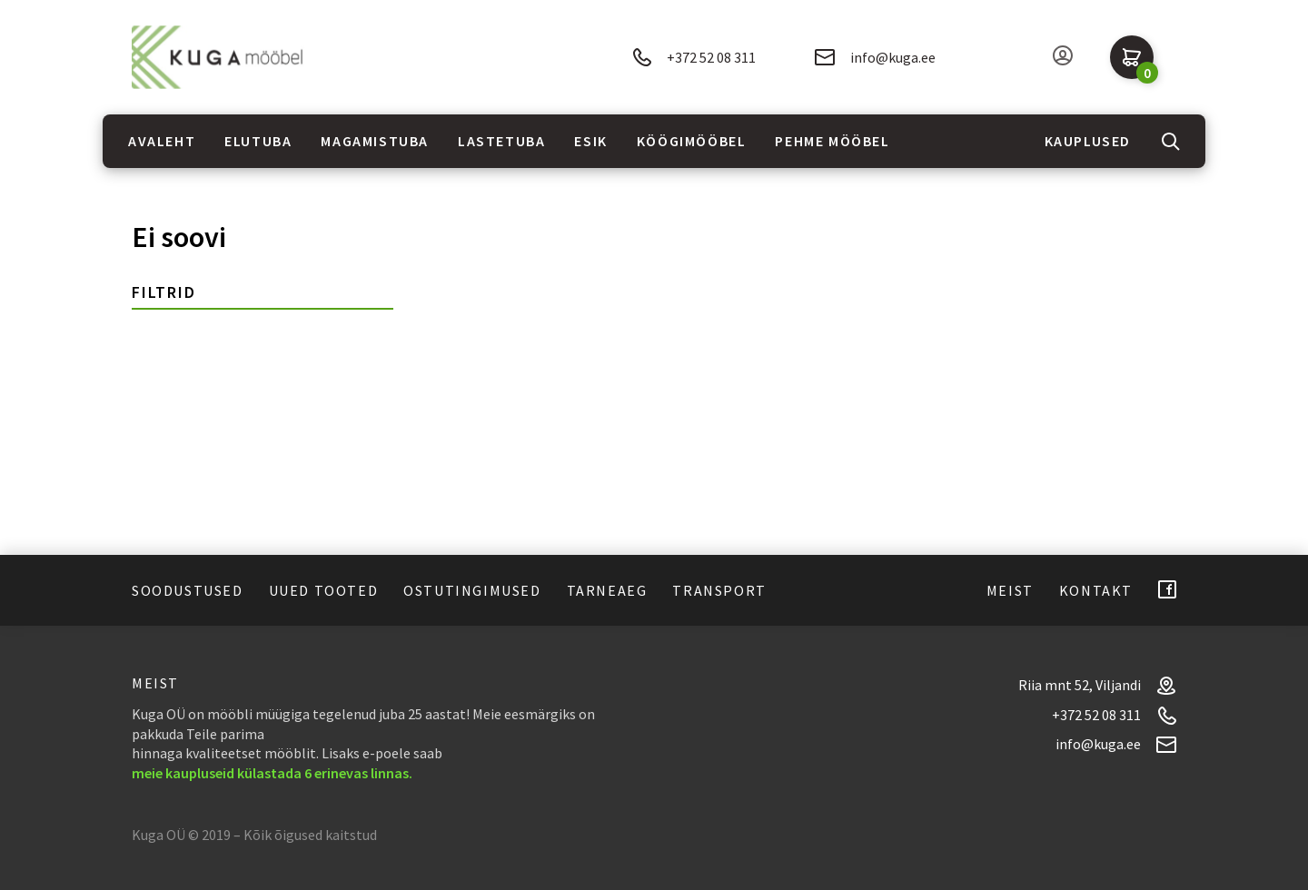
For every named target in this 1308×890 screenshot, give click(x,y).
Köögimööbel (692, 141)
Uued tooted (324, 590)
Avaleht (161, 141)
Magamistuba (375, 141)
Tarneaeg (607, 590)
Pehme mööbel (832, 141)
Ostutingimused (471, 590)
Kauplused (1088, 141)
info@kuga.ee (875, 57)
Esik (590, 141)
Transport (719, 590)
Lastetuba (501, 141)
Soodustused (187, 590)
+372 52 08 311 (694, 57)
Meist (1010, 590)
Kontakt (1096, 590)
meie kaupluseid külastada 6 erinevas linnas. (272, 773)
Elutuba (258, 141)
